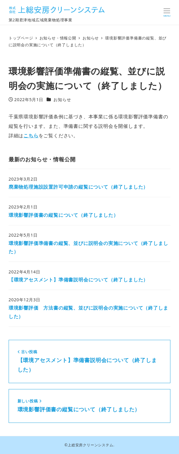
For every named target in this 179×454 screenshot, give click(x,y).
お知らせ (62, 99)
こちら (30, 135)
